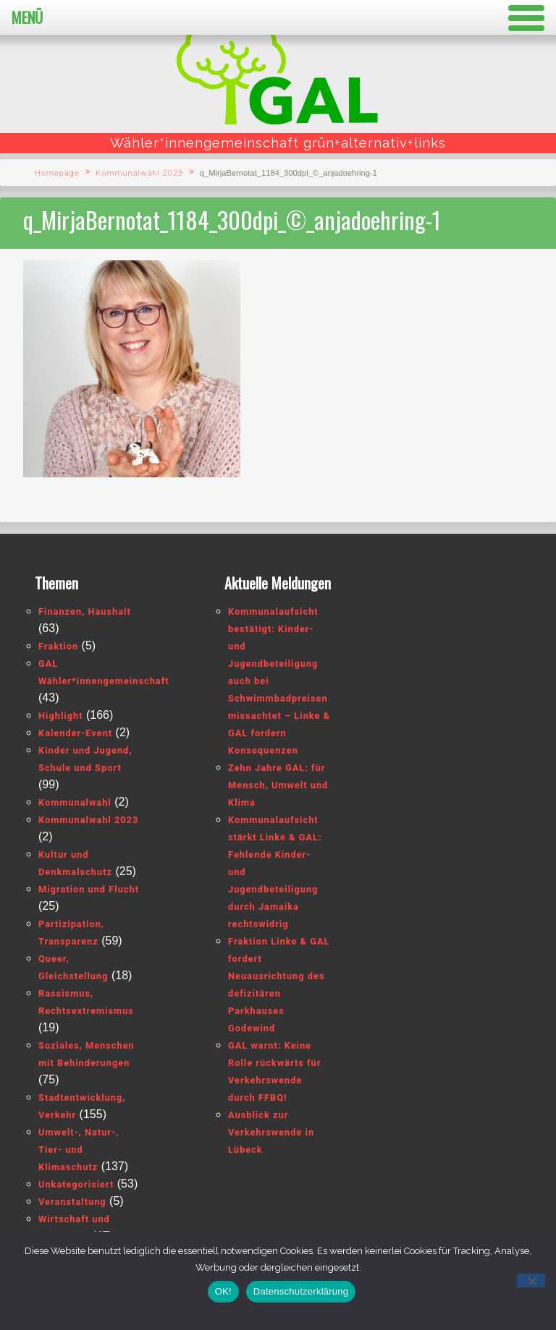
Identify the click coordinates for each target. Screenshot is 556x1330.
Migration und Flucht (88, 889)
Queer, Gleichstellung (73, 967)
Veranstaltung (72, 1201)
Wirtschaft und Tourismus (74, 1228)
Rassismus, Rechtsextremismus (86, 1002)
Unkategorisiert (76, 1184)
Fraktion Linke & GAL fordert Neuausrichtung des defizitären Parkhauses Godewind (278, 984)
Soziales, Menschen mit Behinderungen (86, 1054)
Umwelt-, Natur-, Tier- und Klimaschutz (78, 1149)
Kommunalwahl (74, 802)
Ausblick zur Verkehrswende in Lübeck (271, 1132)
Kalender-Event (75, 733)
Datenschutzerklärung (300, 1291)
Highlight (60, 715)
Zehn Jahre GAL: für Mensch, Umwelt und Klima (278, 785)
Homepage (57, 173)
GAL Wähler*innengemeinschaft (103, 672)
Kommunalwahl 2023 (139, 173)
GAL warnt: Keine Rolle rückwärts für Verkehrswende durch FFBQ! (274, 1071)
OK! (223, 1291)
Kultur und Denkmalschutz (75, 863)
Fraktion (58, 646)
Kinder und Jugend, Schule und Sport (85, 759)
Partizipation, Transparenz (71, 932)
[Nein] (531, 1281)
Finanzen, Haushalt (84, 611)
